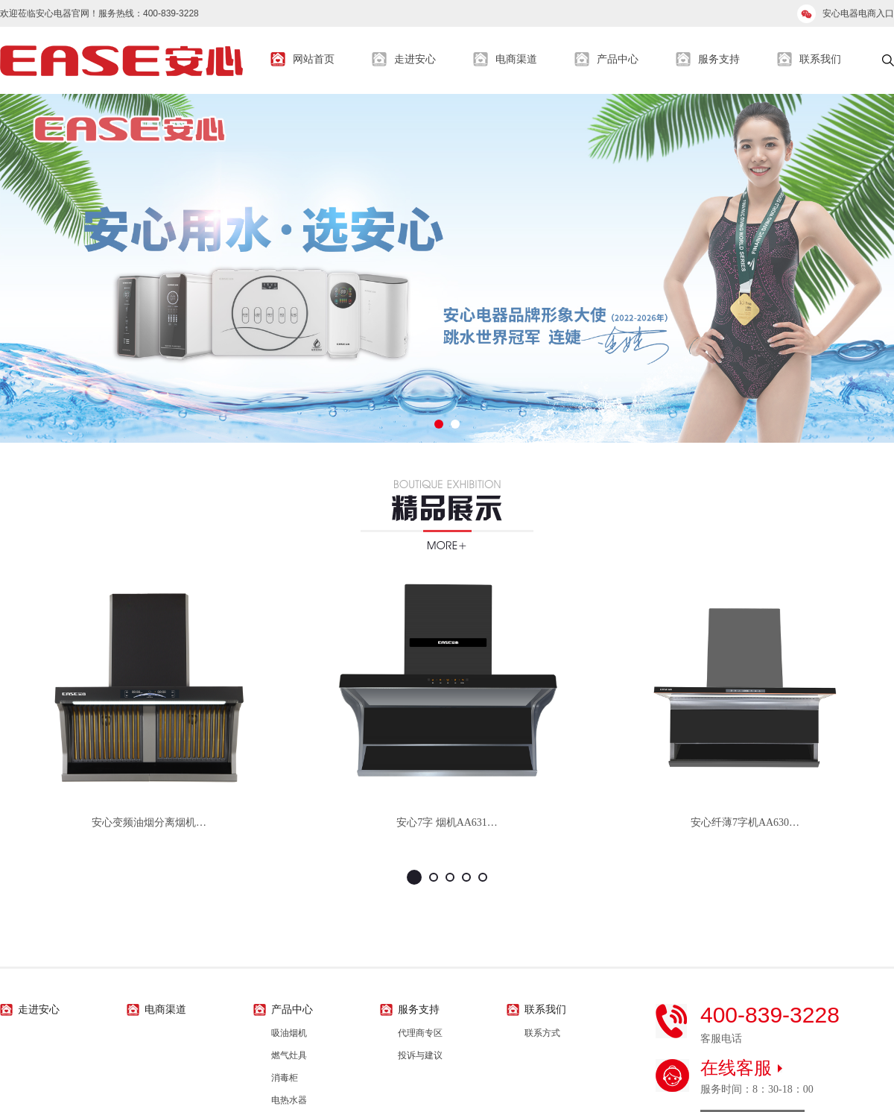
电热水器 (289, 1100)
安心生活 (121, 60)
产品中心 (617, 59)
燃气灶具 (289, 1055)
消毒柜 (284, 1077)
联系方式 (542, 1033)
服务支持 (719, 59)
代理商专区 (420, 1033)
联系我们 (820, 59)
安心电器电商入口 (858, 13)
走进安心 (415, 59)
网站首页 (314, 59)
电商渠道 (516, 59)
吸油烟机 (289, 1033)
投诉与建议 (420, 1055)
